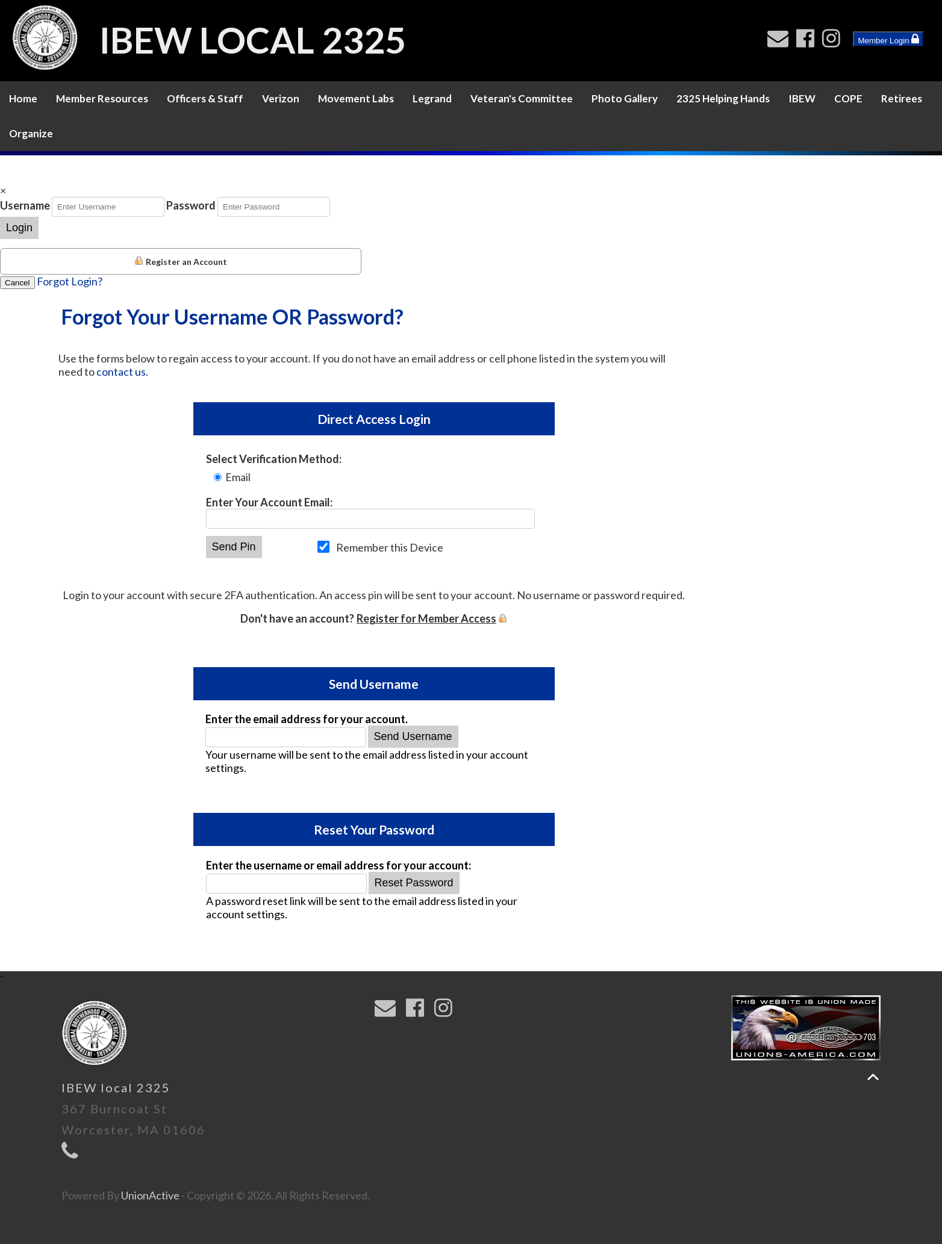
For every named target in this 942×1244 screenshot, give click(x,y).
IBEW (802, 98)
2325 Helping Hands (723, 98)
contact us (121, 371)
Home (23, 98)
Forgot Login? (69, 281)
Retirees (901, 98)
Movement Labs (356, 98)
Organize (31, 133)
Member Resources (102, 98)
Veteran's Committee (521, 98)
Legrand (432, 98)
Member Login (888, 39)
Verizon (280, 98)
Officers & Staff (205, 98)
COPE (848, 98)
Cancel (17, 282)
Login (19, 228)
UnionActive (150, 1195)
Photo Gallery (624, 98)
